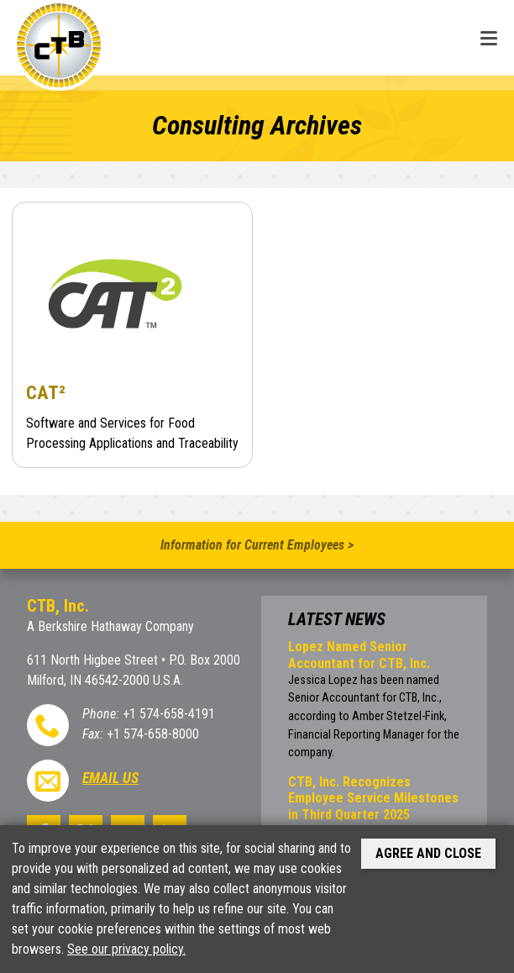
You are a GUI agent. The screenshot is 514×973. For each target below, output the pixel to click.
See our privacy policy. (126, 949)
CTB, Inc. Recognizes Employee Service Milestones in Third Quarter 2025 (373, 798)
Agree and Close (428, 853)
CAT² (46, 392)
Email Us (110, 778)
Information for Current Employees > (257, 545)
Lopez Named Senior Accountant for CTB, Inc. (359, 655)
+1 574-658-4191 (169, 714)
